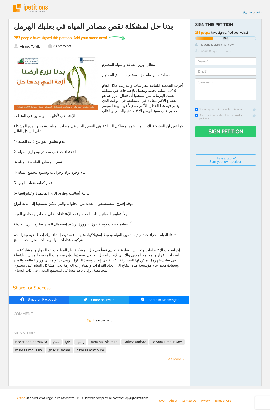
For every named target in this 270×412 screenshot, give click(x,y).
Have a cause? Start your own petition (225, 160)
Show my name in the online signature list (221, 109)
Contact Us (189, 401)
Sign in (247, 12)
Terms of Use (223, 401)
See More (173, 359)
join (259, 12)
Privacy (205, 401)
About (173, 401)
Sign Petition (225, 131)
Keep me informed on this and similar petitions (218, 116)
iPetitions (30, 8)
